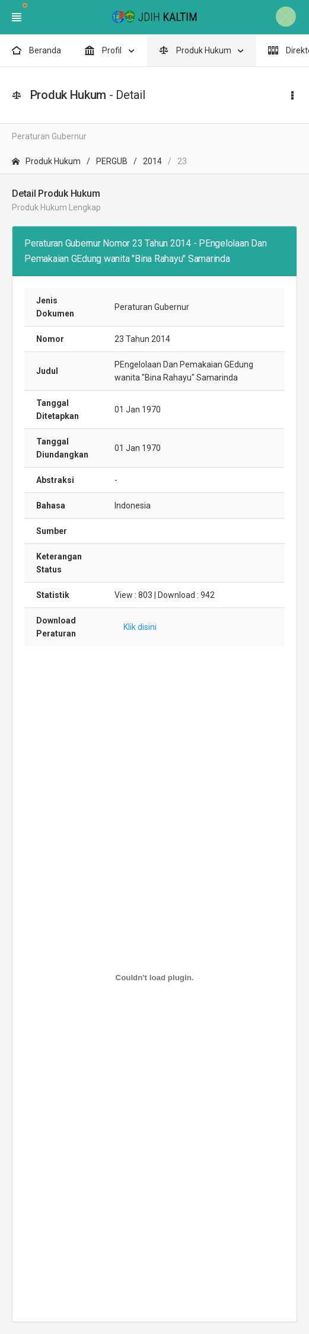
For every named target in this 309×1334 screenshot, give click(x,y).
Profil (104, 50)
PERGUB (112, 161)
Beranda (36, 50)
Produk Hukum (196, 50)
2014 (152, 161)
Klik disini (140, 627)
